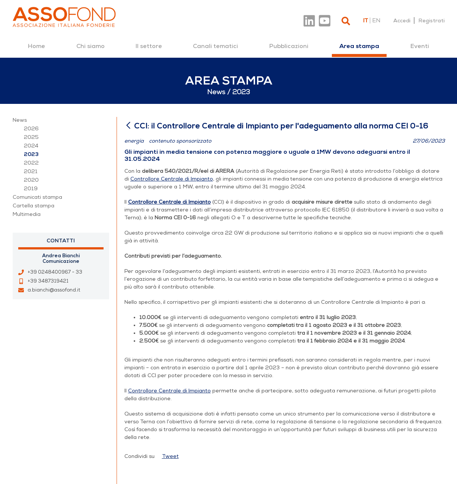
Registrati (431, 20)
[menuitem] (36, 46)
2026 (31, 128)
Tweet (170, 456)
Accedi (401, 20)
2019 (31, 188)
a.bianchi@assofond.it (54, 290)
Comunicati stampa (37, 197)
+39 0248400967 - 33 (55, 272)
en (376, 20)
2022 (31, 163)
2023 (31, 154)
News (20, 120)
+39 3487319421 (48, 281)
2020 (31, 180)
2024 (31, 146)
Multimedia (27, 214)
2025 (31, 137)
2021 (31, 171)
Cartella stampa (33, 206)
